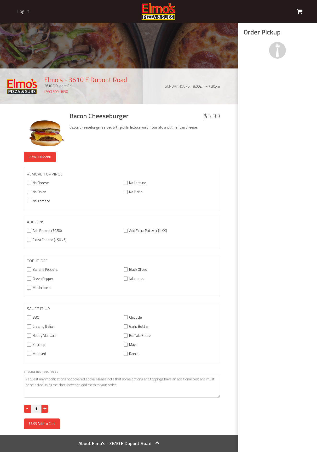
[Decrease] (27, 409)
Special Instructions (41, 372)
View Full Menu (40, 157)
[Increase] (44, 409)
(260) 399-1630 (56, 91)
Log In (23, 11)
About (118, 443)
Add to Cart (42, 423)
